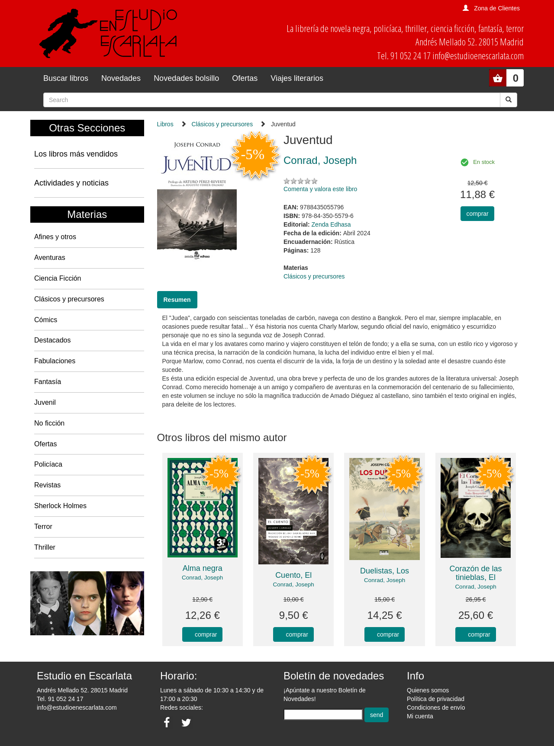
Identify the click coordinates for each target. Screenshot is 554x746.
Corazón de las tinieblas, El (475, 573)
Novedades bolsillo (186, 78)
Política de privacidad (435, 698)
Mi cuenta (420, 716)
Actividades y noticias (71, 183)
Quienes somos (428, 690)
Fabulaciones (54, 361)
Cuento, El (293, 575)
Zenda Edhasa (331, 224)
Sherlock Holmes (60, 505)
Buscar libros (65, 78)
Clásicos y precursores (69, 299)
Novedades (121, 78)
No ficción (49, 423)
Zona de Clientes (497, 8)
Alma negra (202, 568)
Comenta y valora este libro (320, 189)
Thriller (44, 547)
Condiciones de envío (436, 707)
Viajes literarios (297, 78)
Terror (43, 526)
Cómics (45, 319)
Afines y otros (55, 236)
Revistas (47, 485)
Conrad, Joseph (202, 577)
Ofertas (245, 78)
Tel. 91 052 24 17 (60, 698)
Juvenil (45, 402)
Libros (165, 124)
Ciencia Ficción (57, 278)
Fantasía (47, 381)
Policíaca (48, 464)
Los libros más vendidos (76, 154)
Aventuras (49, 257)
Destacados (52, 340)
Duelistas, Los (384, 571)
